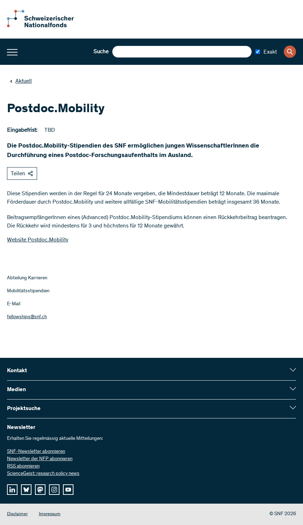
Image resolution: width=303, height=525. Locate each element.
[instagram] (54, 489)
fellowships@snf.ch (27, 317)
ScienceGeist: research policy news (43, 473)
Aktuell (21, 81)
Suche (100, 52)
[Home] (45, 26)
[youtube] (68, 489)
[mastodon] (40, 489)
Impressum (50, 514)
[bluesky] (26, 489)
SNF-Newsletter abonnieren (36, 451)
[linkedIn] (12, 489)
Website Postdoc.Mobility (37, 240)
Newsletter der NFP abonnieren (39, 459)
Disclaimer (17, 514)
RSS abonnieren (23, 466)
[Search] (290, 52)
